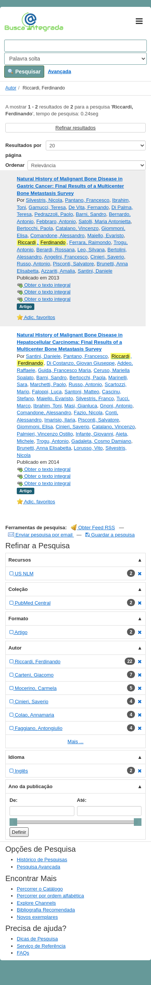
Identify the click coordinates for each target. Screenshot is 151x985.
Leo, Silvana (91, 249)
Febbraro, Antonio (56, 221)
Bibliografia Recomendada (46, 910)
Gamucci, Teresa (47, 207)
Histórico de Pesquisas (42, 859)
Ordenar (15, 165)
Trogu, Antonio (53, 441)
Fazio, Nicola (88, 412)
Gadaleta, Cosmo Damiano (101, 441)
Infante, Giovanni (94, 434)
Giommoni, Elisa (35, 426)
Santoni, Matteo (81, 391)
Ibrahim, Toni (47, 406)
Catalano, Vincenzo (77, 228)
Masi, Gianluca (80, 406)
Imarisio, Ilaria (59, 420)
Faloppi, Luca (47, 391)
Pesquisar (24, 72)
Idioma (16, 757)
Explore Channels (36, 903)
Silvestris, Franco (95, 398)
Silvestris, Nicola (44, 200)
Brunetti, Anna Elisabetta (44, 448)
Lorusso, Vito (88, 448)
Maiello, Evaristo (105, 235)
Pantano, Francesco (87, 200)
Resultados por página (23, 150)
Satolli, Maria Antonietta (105, 221)
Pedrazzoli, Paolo (53, 214)
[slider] (13, 822)
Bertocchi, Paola (35, 228)
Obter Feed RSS (93, 527)
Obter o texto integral (44, 285)
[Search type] (75, 59)
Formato (18, 618)
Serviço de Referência (41, 946)
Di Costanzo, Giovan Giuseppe (80, 363)
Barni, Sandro (91, 214)
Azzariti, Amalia (58, 271)
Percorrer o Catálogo (40, 889)
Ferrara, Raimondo (90, 242)
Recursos (19, 560)
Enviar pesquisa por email (41, 535)
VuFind (16, 22)
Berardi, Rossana (55, 249)
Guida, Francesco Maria (64, 370)
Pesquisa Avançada (38, 867)
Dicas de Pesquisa (37, 939)
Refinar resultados (75, 128)
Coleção (18, 589)
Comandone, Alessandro (57, 235)
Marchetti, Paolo (48, 384)
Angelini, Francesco (66, 257)
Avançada (59, 71)
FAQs (23, 953)
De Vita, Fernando (89, 207)
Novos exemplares (37, 917)
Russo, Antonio (33, 264)
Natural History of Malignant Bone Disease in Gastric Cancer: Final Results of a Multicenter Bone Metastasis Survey (70, 186)
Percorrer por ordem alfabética (50, 896)
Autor (10, 88)
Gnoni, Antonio (116, 406)
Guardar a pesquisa (110, 535)
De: (14, 800)
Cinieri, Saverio (107, 257)
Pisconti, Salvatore (73, 264)
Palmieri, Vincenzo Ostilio (45, 434)
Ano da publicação (30, 786)
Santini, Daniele (95, 271)
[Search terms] (75, 46)
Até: (82, 800)
